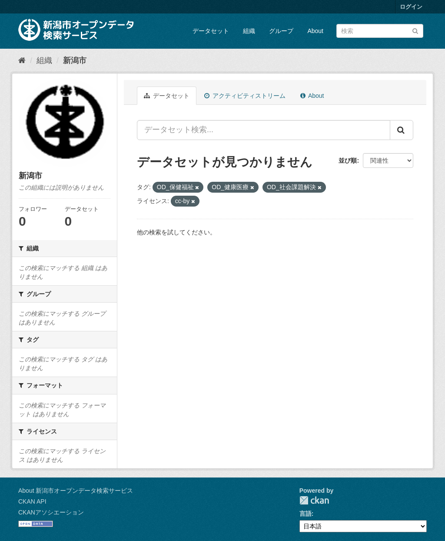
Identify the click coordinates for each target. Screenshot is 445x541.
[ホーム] (22, 60)
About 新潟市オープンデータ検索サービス (75, 490)
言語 (305, 513)
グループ (281, 30)
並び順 (348, 160)
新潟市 (74, 60)
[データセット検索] (379, 31)
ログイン (411, 6)
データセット (211, 30)
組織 (249, 30)
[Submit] (415, 30)
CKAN (314, 500)
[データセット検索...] (263, 130)
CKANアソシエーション (51, 512)
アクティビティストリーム (245, 95)
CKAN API (32, 501)
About (315, 30)
